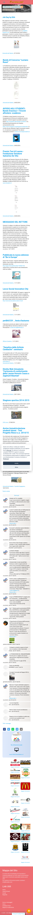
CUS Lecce (5, 422)
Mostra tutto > (12, 523)
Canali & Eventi (6, 891)
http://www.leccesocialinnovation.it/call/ (13, 300)
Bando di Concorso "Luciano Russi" (15, 61)
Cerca (3, 904)
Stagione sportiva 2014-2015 (16, 400)
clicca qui (8, 450)
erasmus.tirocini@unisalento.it (22, 131)
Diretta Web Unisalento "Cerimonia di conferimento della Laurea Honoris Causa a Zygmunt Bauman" (16, 372)
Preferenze (6, 459)
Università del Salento (7, 53)
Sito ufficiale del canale (16, 745)
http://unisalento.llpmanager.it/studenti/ (16, 121)
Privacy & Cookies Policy (18, 913)
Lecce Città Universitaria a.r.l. (16, 754)
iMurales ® (11, 913)
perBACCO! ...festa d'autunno (16, 320)
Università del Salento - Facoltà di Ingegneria (14, 486)
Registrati (4, 894)
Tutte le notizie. (6, 491)
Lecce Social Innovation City (15, 289)
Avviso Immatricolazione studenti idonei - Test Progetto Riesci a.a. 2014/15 (16, 430)
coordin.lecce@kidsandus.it (17, 327)
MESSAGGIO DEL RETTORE (15, 222)
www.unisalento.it (7, 183)
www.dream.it (6, 361)
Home (4, 889)
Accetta (16, 463)
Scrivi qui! (16, 495)
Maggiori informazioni (25, 767)
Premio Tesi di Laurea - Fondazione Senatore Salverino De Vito (13, 153)
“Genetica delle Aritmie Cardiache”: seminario (13, 348)
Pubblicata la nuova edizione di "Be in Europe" (16, 256)
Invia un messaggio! (7, 902)
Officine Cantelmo (11, 7)
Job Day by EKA (8, 17)
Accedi (4, 893)
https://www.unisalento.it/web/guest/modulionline (15, 126)
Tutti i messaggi (7, 723)
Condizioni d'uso (6, 905)
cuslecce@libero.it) (14, 590)
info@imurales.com (7, 882)
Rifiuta (16, 467)
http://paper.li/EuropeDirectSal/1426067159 (14, 265)
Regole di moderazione (8, 907)
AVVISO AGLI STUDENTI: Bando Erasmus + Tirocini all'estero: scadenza (14, 110)
